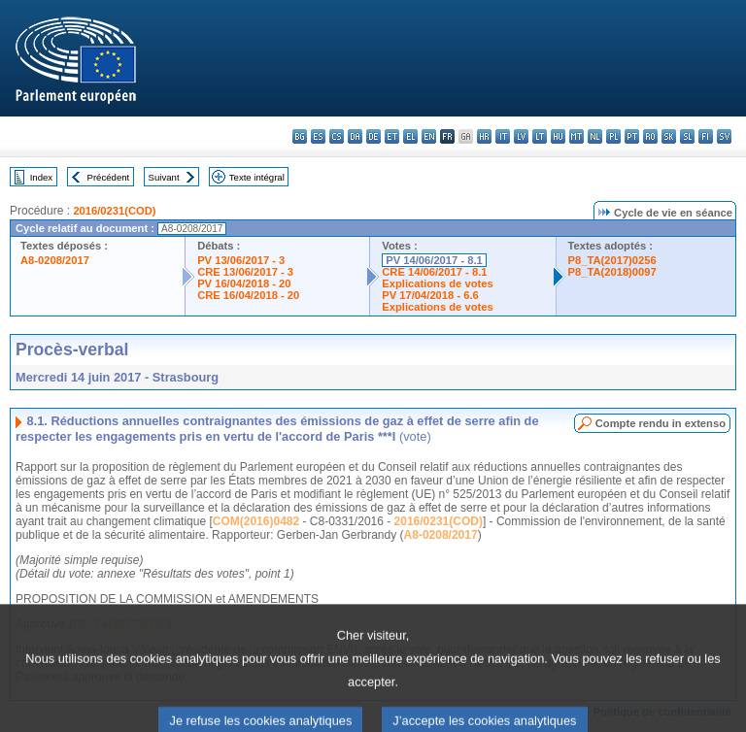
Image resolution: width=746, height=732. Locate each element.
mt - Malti (576, 136)
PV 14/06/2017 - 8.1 (434, 260)
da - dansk (355, 136)
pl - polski (613, 136)
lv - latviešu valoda (521, 136)
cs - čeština (336, 136)
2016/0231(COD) (114, 210)
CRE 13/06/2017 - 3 (245, 272)
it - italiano (502, 136)
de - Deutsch (373, 136)
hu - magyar (558, 136)
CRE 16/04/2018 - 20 (248, 295)
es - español (318, 136)
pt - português (632, 136)
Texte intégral (257, 177)
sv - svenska (724, 136)
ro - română (650, 136)
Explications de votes (437, 283)
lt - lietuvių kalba (539, 136)
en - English (429, 136)
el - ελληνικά (410, 136)
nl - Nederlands (595, 136)
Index (41, 177)
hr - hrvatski (484, 136)
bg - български (299, 136)
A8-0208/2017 (54, 260)
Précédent (108, 177)
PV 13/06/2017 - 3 (241, 260)
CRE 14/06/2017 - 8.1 (434, 272)
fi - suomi (705, 136)
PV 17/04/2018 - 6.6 (430, 295)
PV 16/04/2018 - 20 (243, 283)
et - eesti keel (392, 136)
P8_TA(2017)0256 (612, 260)
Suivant (164, 177)
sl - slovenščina (687, 136)
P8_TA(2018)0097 (612, 272)
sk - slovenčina (668, 136)
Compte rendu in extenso (660, 423)
